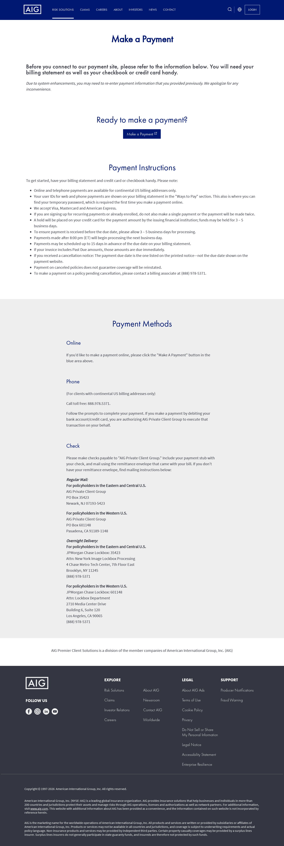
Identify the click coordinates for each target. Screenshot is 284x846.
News (153, 9)
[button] (200, 732)
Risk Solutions (63, 9)
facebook (29, 711)
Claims (85, 9)
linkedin (46, 711)
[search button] (229, 10)
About (118, 9)
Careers (101, 9)
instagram (37, 711)
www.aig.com (39, 808)
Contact (169, 9)
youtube (55, 711)
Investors (136, 9)
